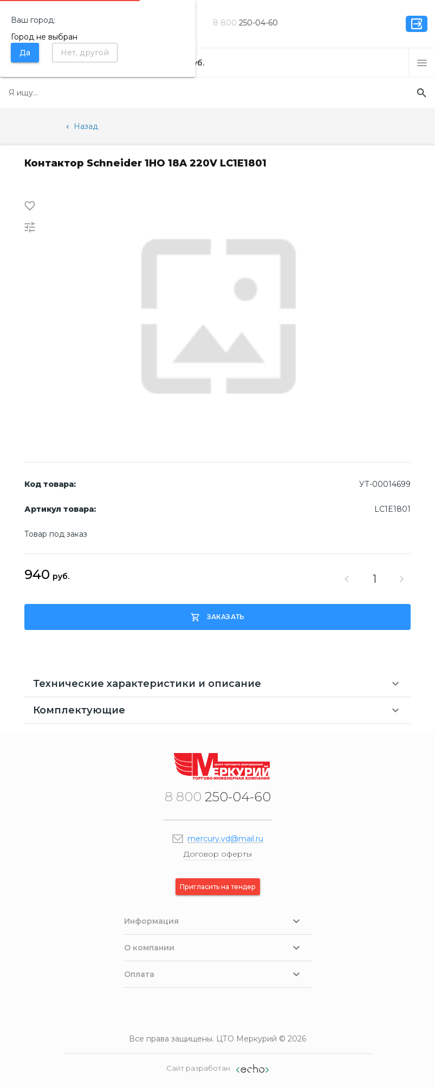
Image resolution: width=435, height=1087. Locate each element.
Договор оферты (218, 854)
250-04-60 (245, 23)
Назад (81, 126)
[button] (422, 63)
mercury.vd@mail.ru (225, 838)
